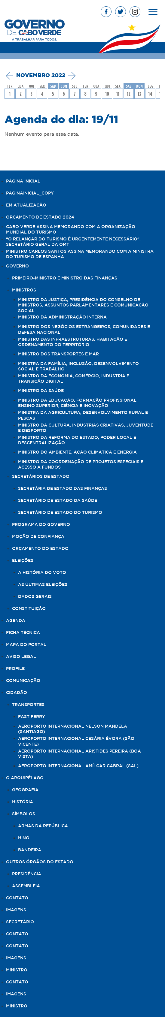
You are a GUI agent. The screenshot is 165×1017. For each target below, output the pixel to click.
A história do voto (42, 573)
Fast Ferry (31, 717)
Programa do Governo (41, 525)
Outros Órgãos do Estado (39, 862)
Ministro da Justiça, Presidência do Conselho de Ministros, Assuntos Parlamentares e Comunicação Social (83, 305)
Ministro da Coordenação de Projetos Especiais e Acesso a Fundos (80, 464)
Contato (17, 898)
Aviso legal (21, 657)
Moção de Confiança (38, 537)
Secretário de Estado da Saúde (57, 500)
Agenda (15, 621)
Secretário (20, 922)
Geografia (25, 790)
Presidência (26, 874)
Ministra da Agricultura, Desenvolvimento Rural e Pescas (83, 415)
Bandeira (29, 850)
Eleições (22, 561)
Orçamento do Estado (40, 549)
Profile (15, 669)
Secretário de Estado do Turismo (60, 513)
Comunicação (23, 681)
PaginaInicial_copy (30, 193)
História (22, 802)
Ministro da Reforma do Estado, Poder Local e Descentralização (77, 440)
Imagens (16, 910)
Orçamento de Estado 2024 (40, 217)
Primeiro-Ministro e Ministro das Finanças (64, 278)
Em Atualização (26, 205)
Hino (23, 838)
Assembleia (26, 886)
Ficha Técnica (23, 633)
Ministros (24, 290)
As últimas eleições (42, 585)
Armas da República (43, 826)
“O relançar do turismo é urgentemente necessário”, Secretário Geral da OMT (73, 241)
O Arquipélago (25, 778)
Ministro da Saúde (41, 391)
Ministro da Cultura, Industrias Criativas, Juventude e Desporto (85, 428)
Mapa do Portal (26, 645)
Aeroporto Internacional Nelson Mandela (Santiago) (72, 729)
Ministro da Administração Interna (62, 317)
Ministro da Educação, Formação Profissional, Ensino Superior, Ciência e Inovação (78, 403)
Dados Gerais (35, 597)
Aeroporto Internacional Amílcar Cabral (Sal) (78, 766)
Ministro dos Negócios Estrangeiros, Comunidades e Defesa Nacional (84, 329)
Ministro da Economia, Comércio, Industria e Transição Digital (73, 378)
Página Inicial (23, 181)
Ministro (16, 970)
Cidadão (16, 693)
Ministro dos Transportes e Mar (58, 354)
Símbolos (23, 814)
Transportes (28, 705)
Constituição (29, 609)
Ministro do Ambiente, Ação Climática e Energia (77, 452)
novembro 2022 (40, 75)
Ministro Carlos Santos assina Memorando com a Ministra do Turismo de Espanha (80, 254)
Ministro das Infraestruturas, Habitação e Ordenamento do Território (72, 342)
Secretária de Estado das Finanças (62, 488)
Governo (17, 266)
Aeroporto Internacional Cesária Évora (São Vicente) (76, 741)
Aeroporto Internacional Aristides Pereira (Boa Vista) (79, 754)
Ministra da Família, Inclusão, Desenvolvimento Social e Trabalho (78, 366)
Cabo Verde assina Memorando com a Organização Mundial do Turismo (70, 229)
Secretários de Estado (40, 476)
